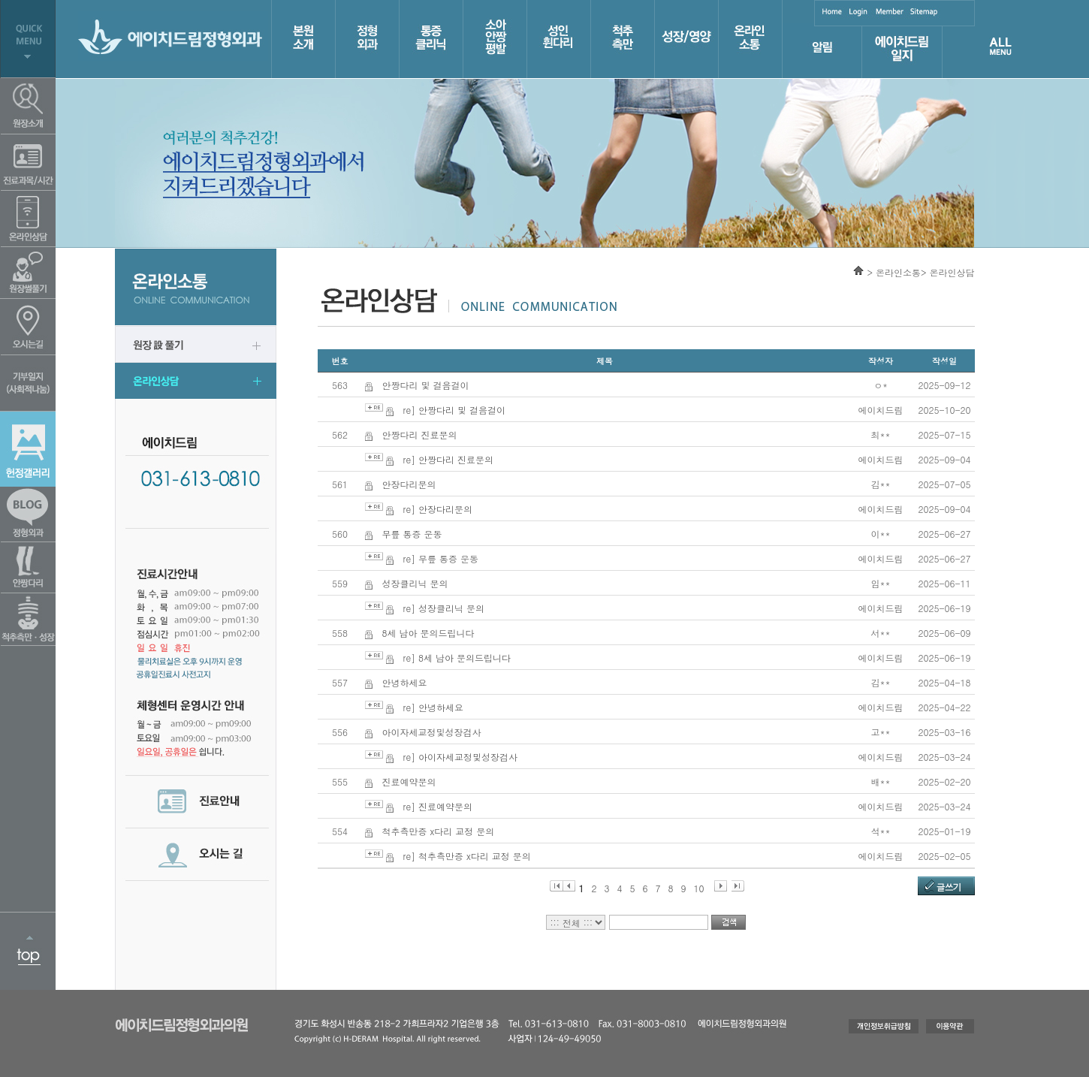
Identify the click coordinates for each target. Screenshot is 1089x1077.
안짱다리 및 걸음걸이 (425, 385)
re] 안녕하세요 (433, 707)
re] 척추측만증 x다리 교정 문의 (467, 855)
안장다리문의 (409, 484)
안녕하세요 (404, 682)
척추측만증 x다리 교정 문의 (438, 831)
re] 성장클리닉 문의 (444, 608)
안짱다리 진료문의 (419, 434)
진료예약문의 (409, 781)
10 (699, 886)
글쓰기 (949, 886)
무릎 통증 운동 (412, 533)
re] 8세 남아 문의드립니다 (457, 657)
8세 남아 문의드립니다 (428, 632)
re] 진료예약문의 (438, 806)
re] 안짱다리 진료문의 (448, 459)
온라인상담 (952, 272)
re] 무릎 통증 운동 (441, 558)
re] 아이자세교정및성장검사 (460, 756)
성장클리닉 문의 (415, 583)
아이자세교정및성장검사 (431, 732)
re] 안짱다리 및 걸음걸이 (454, 409)
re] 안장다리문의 (438, 508)
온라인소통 (898, 272)
